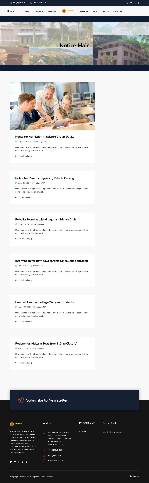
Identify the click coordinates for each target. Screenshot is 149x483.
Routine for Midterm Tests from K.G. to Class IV (46, 344)
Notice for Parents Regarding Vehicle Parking (44, 178)
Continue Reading (22, 156)
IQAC (95, 11)
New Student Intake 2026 (113, 432)
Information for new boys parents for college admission (51, 261)
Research (52, 11)
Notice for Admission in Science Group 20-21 (44, 137)
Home (12, 11)
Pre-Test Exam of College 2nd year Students (44, 302)
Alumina (105, 11)
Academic (39, 11)
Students (84, 11)
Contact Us (117, 11)
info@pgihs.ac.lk (19, 3)
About (27, 11)
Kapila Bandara (47, 477)
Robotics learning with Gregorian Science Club (45, 219)
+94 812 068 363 (39, 3)
